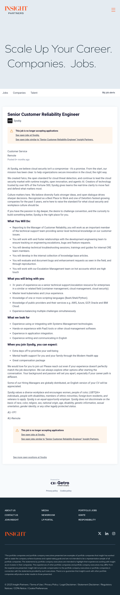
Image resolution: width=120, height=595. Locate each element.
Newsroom (48, 515)
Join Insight (12, 519)
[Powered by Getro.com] (60, 483)
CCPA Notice (20, 588)
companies (19, 92)
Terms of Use (36, 584)
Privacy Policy (52, 584)
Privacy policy (52, 491)
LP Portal (47, 519)
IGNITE (81, 515)
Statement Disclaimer (89, 584)
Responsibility (87, 519)
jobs (5, 92)
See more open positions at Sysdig (30, 457)
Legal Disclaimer (68, 584)
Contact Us (11, 515)
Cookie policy (65, 491)
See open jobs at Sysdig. (28, 135)
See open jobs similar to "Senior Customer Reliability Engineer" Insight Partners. (54, 139)
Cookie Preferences (38, 588)
